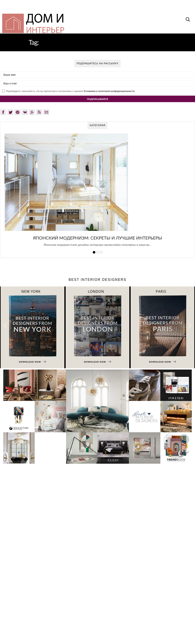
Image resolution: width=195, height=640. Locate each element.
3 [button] (101, 252)
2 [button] (97, 252)
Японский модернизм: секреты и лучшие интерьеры (97, 237)
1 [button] (94, 252)
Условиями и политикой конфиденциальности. (109, 91)
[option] (97, 192)
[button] (190, 325)
